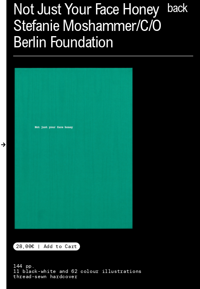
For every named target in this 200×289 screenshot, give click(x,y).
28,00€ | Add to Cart (46, 246)
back (177, 9)
